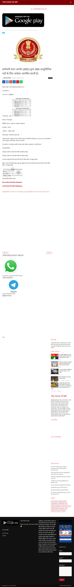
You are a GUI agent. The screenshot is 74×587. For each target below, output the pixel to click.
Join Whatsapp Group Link (39, 9)
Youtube (4, 535)
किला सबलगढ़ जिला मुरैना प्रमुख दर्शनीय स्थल (59, 490)
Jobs (3, 32)
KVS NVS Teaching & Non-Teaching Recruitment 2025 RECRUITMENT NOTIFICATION (59, 468)
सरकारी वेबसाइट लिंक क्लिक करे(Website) (12, 186)
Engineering (54, 503)
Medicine (54, 511)
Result (58, 511)
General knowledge (56, 506)
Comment (50, 78)
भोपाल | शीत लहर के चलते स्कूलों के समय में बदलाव (60, 485)
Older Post (49, 252)
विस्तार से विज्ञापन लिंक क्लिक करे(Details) (12, 182)
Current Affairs (62, 501)
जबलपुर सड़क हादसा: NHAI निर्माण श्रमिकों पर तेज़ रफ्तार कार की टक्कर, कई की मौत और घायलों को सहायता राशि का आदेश (61, 385)
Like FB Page (5, 533)
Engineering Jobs (63, 503)
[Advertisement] (27, 240)
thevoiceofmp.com (67, 585)
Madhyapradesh (55, 508)
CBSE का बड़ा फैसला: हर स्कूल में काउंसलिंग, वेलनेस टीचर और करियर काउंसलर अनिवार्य (65, 363)
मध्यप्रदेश (63, 511)
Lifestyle (68, 506)
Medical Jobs (64, 508)
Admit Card (54, 501)
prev (2, 337)
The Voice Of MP (10, 2)
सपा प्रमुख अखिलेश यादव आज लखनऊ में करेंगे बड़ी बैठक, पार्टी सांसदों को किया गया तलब (65, 356)
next (4, 337)
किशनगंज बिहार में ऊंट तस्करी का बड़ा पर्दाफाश (65, 377)
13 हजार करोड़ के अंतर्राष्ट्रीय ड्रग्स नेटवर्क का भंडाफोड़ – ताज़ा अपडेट (65, 371)
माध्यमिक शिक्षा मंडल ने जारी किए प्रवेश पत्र (59, 487)
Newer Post (5, 252)
